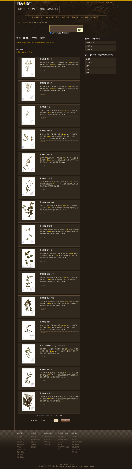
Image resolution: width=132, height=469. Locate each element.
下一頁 (55, 416)
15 (49, 420)
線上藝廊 (61, 442)
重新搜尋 (66, 33)
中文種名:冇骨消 (46, 393)
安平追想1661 (21, 449)
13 (44, 420)
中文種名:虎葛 (45, 322)
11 (38, 420)
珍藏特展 (21, 9)
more (63, 66)
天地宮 (19, 447)
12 (41, 420)
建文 (87, 66)
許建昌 (88, 59)
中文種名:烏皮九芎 (47, 202)
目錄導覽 (31, 9)
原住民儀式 (20, 454)
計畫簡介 (74, 437)
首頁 (88, 2)
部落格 (93, 2)
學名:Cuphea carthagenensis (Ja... (53, 345)
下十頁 (60, 416)
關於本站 (74, 439)
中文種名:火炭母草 (47, 274)
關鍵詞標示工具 (63, 439)
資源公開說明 (76, 449)
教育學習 (47, 439)
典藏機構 (75, 17)
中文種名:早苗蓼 (46, 178)
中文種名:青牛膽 (46, 250)
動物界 (88, 46)
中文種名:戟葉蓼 (46, 226)
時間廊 (60, 444)
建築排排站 (20, 442)
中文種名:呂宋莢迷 (47, 298)
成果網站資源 (52, 9)
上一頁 (36, 416)
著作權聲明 (75, 444)
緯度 (87, 73)
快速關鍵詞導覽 (35, 439)
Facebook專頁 (100, 2)
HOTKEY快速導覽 (52, 17)
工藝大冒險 (20, 452)
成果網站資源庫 (49, 437)
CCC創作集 (20, 439)
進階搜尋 (84, 17)
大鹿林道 (89, 62)
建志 (87, 69)
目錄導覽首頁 (37, 17)
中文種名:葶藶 (45, 107)
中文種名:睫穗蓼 (46, 154)
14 (46, 420)
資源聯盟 (94, 17)
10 (36, 420)
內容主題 (65, 17)
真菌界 (88, 49)
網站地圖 (74, 452)
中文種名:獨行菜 (46, 59)
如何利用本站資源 (77, 442)
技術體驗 (41, 9)
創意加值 (47, 444)
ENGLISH (109, 2)
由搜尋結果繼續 (56, 33)
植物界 (88, 43)
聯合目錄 (33, 437)
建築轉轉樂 (20, 444)
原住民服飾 (20, 457)
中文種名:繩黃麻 (46, 131)
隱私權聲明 (75, 447)
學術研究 (47, 442)
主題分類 (33, 442)
